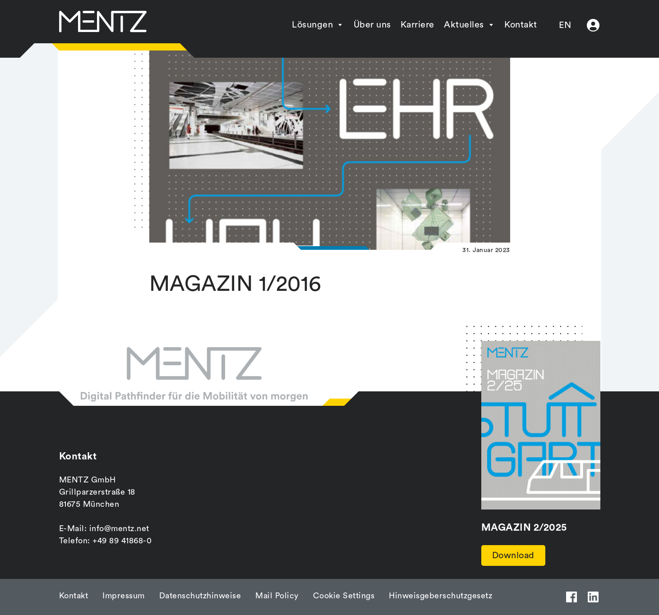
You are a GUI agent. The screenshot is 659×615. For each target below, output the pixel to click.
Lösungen (312, 24)
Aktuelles (464, 24)
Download (513, 555)
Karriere (417, 24)
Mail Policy (277, 596)
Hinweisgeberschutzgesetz (440, 596)
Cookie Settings (344, 596)
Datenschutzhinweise (200, 596)
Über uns (372, 24)
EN (565, 25)
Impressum (123, 596)
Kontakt (520, 24)
